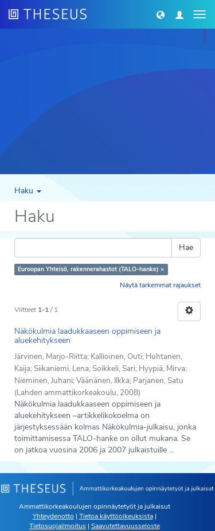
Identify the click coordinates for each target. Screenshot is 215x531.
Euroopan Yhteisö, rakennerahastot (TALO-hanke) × (91, 269)
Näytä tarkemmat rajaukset (160, 285)
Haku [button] (27, 190)
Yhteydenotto (53, 516)
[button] (160, 14)
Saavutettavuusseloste (125, 525)
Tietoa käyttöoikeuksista (116, 516)
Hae (186, 247)
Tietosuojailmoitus (57, 525)
